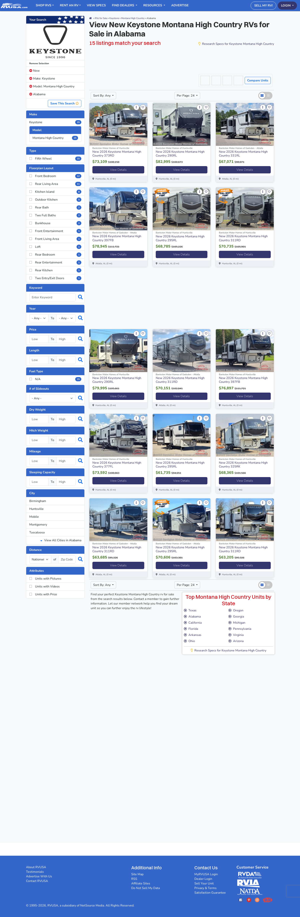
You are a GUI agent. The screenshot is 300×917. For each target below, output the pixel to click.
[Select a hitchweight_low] (38, 440)
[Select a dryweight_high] (66, 419)
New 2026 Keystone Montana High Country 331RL (243, 154)
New (34, 71)
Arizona (236, 641)
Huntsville (36, 509)
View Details (118, 170)
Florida (191, 629)
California (193, 623)
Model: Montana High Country (51, 86)
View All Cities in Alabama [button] (60, 540)
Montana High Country (55, 138)
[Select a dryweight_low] (38, 419)
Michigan (236, 623)
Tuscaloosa (37, 532)
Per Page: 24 (186, 96)
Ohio (189, 641)
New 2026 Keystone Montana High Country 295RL (180, 238)
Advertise (180, 5)
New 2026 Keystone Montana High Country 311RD (243, 238)
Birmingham (37, 501)
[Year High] (66, 318)
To (52, 318)
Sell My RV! (263, 5)
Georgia (236, 616)
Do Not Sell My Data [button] (145, 888)
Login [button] (286, 5)
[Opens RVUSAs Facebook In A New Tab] (240, 899)
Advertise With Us (39, 876)
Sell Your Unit (204, 883)
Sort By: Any (102, 96)
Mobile (34, 517)
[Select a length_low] (38, 360)
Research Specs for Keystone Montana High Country (236, 44)
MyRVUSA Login (206, 874)
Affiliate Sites (140, 883)
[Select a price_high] (66, 339)
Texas (190, 610)
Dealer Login (203, 879)
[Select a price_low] (38, 339)
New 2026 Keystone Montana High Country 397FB (116, 238)
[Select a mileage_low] (38, 461)
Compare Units (257, 80)
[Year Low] (38, 318)
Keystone (55, 122)
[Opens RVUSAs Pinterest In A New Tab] (249, 899)
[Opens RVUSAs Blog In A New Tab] (267, 899)
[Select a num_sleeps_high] (66, 482)
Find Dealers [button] (123, 5)
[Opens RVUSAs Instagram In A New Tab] (257, 899)
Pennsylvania (239, 629)
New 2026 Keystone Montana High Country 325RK (243, 465)
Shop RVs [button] (43, 5)
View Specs (96, 5)
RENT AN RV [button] (69, 5)
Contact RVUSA (37, 881)
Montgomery (38, 524)
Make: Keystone (42, 78)
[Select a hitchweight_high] (66, 440)
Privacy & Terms (205, 888)
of (54, 559)
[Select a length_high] (66, 360)
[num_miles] (40, 559)
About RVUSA (36, 867)
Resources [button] (153, 5)
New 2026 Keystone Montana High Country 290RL (180, 154)
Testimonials (35, 872)
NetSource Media (92, 905)
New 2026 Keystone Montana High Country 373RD (116, 154)
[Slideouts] (52, 398)
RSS (134, 879)
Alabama (37, 94)
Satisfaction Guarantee (210, 893)
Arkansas (192, 635)
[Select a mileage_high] (66, 461)
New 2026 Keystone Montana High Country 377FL (116, 465)
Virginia (236, 635)
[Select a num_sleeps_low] (38, 482)
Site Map (137, 874)
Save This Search (64, 103)
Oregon (235, 610)
